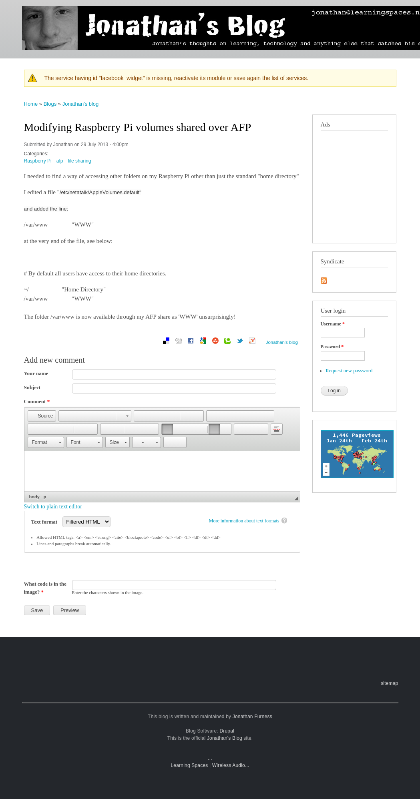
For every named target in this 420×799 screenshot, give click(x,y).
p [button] (45, 496)
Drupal (226, 731)
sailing (388, 8)
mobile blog (248, 8)
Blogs (50, 104)
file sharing (79, 161)
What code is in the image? (45, 588)
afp (59, 161)
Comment (37, 401)
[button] (42, 416)
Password (332, 346)
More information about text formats (244, 521)
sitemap (389, 683)
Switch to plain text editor (53, 507)
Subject (32, 387)
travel (368, 8)
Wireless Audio (228, 765)
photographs (283, 8)
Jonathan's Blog (224, 738)
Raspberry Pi (38, 161)
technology (342, 8)
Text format (45, 522)
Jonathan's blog (80, 104)
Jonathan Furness (252, 716)
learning (313, 8)
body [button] (34, 496)
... (210, 758)
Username (333, 324)
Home (31, 104)
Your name (36, 373)
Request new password (349, 370)
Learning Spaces (189, 765)
